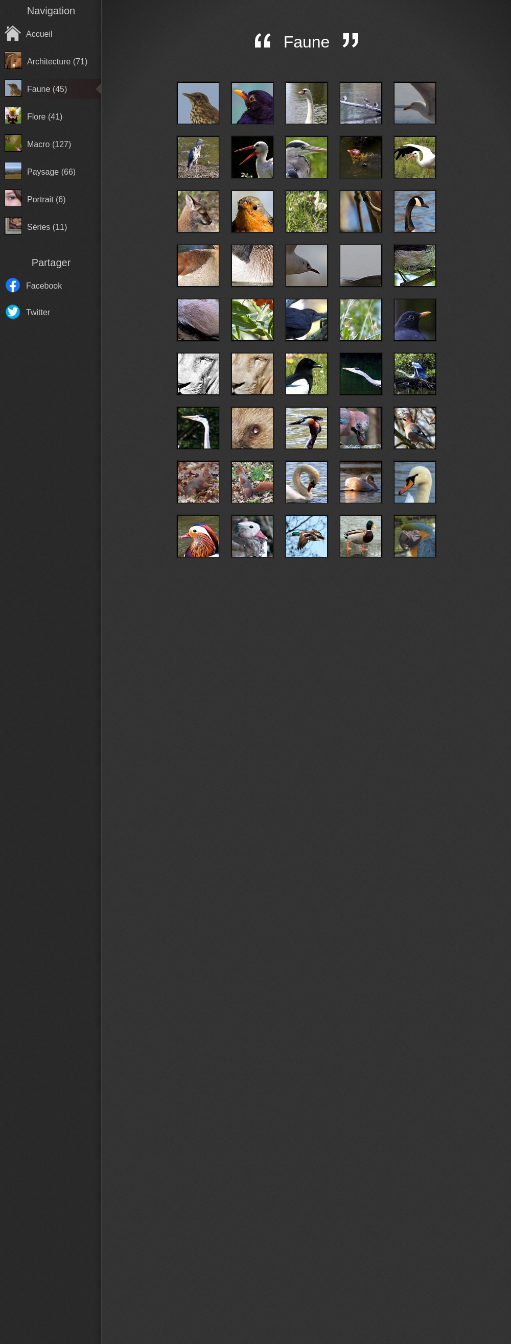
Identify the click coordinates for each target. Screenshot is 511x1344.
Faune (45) (47, 89)
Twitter (38, 312)
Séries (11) (47, 227)
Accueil (39, 34)
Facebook (44, 285)
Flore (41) (44, 116)
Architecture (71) (57, 61)
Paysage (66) (51, 172)
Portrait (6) (46, 199)
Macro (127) (49, 144)
